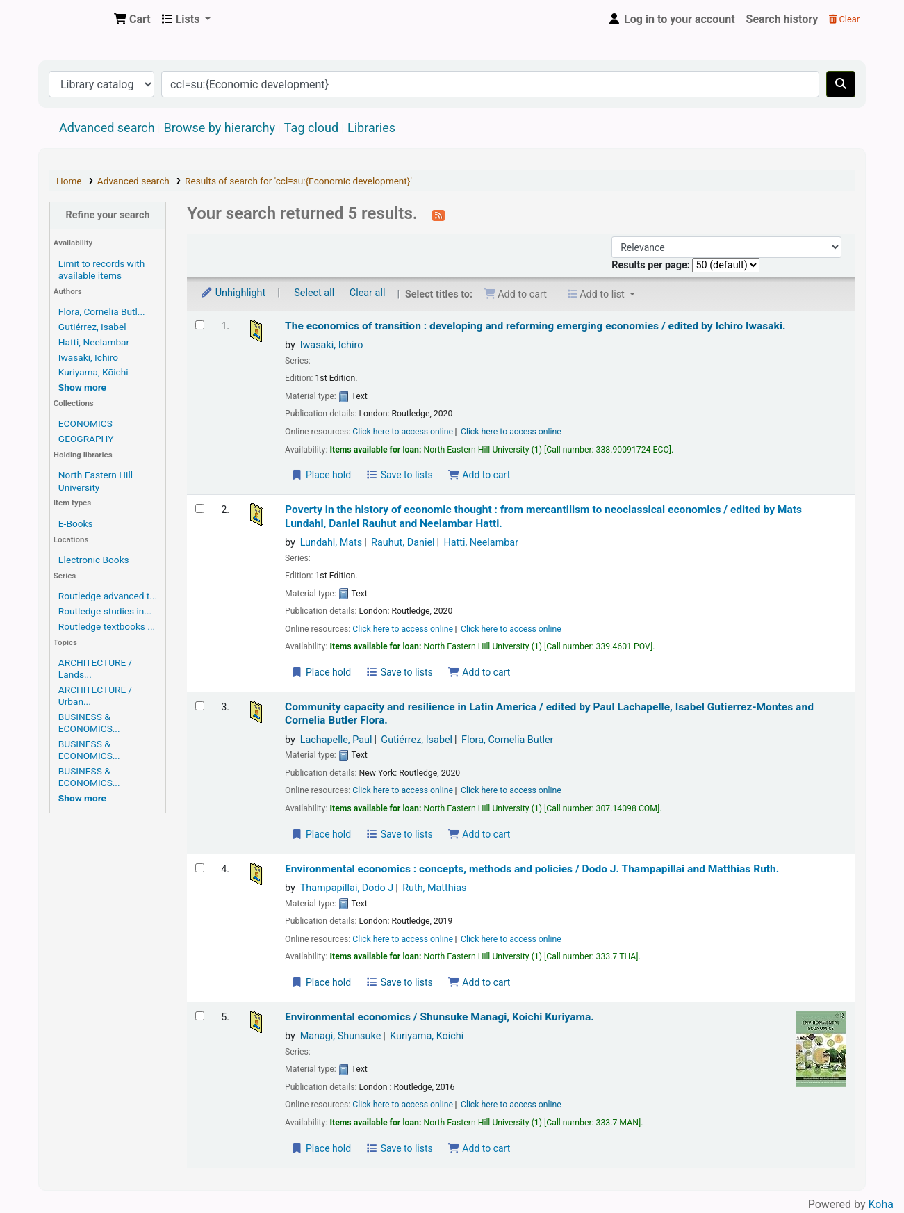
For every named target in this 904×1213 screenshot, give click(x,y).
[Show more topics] (82, 798)
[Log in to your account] (671, 19)
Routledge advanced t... (107, 595)
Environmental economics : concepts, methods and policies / (532, 869)
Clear (844, 19)
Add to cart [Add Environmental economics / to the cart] (478, 1148)
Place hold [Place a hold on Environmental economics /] (321, 1148)
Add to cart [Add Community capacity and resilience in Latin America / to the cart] (478, 834)
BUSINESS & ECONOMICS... (89, 722)
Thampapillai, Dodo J (347, 888)
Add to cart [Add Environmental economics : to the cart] (478, 982)
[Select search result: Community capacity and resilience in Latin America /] (199, 705)
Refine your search (108, 215)
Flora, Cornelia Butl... (101, 311)
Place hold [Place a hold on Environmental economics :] (321, 982)
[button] (132, 19)
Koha (881, 1204)
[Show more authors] (82, 387)
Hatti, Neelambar (93, 342)
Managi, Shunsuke (340, 1036)
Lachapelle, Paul (336, 740)
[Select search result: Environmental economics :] (199, 867)
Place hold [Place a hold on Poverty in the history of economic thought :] (321, 672)
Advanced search (107, 127)
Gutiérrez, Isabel (92, 326)
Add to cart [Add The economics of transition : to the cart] (478, 474)
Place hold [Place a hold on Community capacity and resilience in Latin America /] (321, 834)
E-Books (75, 523)
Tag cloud (311, 127)
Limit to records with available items (101, 269)
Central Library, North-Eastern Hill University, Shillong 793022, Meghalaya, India (73, 19)
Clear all (368, 293)
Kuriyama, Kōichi (93, 371)
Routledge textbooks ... (106, 626)
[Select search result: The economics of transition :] (199, 324)
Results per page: (651, 265)
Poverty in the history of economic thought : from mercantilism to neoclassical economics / (543, 516)
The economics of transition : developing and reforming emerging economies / (535, 326)
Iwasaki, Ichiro (88, 357)
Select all (314, 293)
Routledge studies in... (104, 611)
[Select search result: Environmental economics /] (199, 1015)
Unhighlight (232, 293)
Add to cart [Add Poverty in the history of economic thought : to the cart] (478, 672)
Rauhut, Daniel (402, 542)
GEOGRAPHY (86, 438)
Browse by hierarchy (219, 127)
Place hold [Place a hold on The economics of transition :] (321, 474)
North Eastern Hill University (95, 480)
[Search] (840, 84)
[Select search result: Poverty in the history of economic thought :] (199, 508)
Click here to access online (402, 432)
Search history (782, 19)
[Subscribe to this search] (438, 215)
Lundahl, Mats (331, 542)
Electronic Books (93, 559)
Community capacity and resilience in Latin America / (549, 713)
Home (69, 180)
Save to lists (399, 474)
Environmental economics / (439, 1017)
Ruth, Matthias (434, 888)
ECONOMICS (85, 423)
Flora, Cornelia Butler (507, 740)
